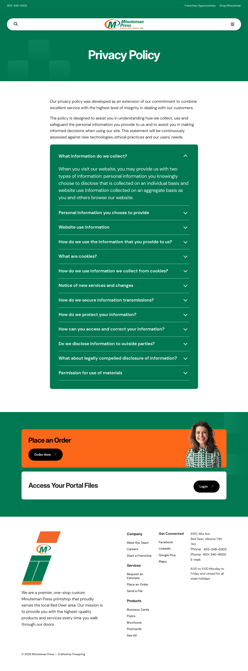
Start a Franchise (139, 556)
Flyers (131, 616)
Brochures (134, 622)
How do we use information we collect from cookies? (113, 271)
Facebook (166, 542)
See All (132, 635)
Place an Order (137, 584)
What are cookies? (78, 256)
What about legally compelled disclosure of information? (118, 358)
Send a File (135, 591)
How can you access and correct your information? (111, 329)
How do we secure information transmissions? (106, 300)
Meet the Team (138, 543)
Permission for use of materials (90, 373)
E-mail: (196, 560)
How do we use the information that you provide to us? (115, 242)
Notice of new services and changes (96, 285)
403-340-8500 (214, 554)
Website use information (84, 227)
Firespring (78, 654)
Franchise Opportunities (200, 5)
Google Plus (167, 555)
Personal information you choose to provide (104, 213)
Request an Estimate (135, 576)
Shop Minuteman (230, 5)
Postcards (134, 629)
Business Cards (138, 610)
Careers (132, 549)
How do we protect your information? (97, 314)
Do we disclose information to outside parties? (107, 344)
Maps (163, 561)
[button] (16, 24)
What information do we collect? (93, 156)
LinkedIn (165, 549)
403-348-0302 (17, 5)
